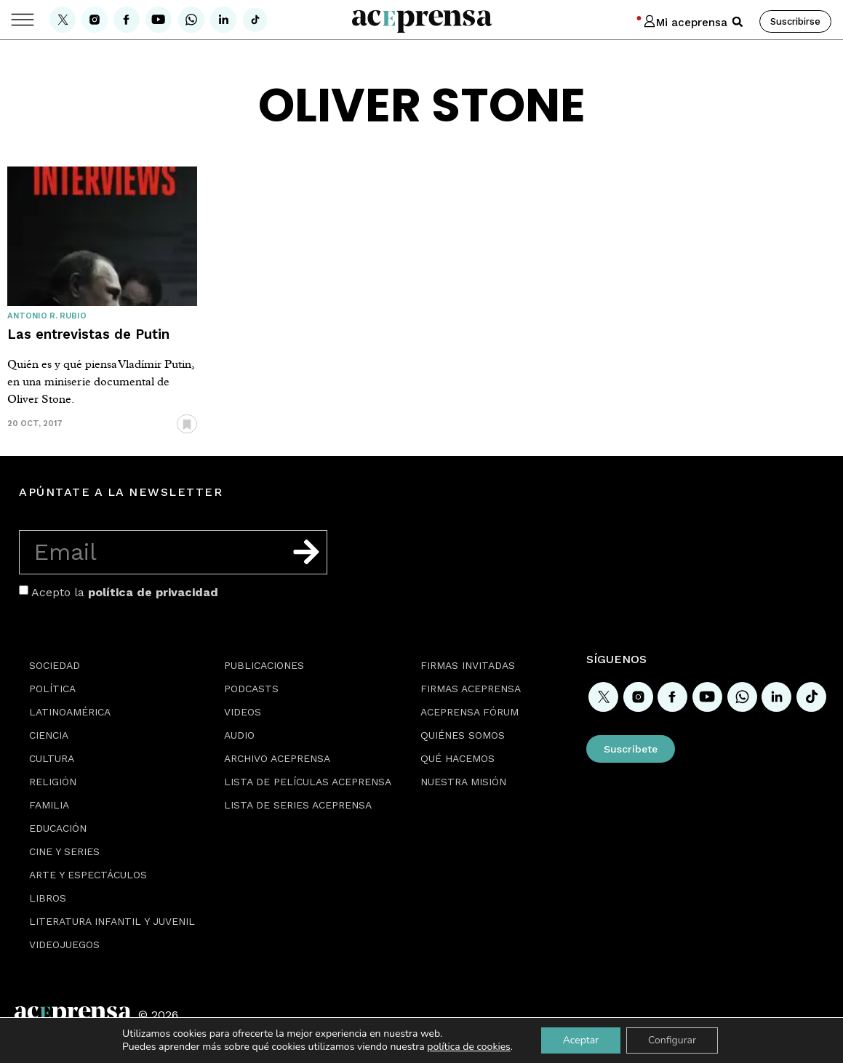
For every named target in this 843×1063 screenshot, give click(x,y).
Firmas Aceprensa (470, 688)
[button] (737, 22)
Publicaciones (264, 665)
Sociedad (54, 665)
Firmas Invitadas (467, 665)
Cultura (51, 758)
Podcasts (251, 688)
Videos (242, 712)
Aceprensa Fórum (469, 712)
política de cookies (469, 1047)
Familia (49, 805)
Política (52, 688)
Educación (58, 828)
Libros (47, 898)
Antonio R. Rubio (47, 316)
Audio (239, 735)
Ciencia (48, 735)
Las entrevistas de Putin (88, 334)
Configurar (672, 1040)
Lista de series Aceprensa (298, 805)
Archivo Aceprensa (277, 758)
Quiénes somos (462, 735)
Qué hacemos (457, 758)
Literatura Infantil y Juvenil (112, 921)
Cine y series (64, 851)
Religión (52, 781)
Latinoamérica (70, 712)
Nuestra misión (463, 781)
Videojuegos (64, 944)
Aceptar (581, 1040)
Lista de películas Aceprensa (307, 781)
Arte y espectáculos (88, 875)
